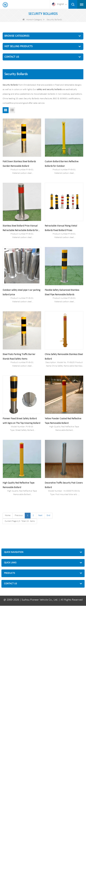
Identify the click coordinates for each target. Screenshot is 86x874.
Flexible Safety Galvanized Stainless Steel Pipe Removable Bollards (62, 292)
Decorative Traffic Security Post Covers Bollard (64, 485)
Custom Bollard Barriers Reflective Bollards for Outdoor (61, 163)
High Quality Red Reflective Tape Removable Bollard (18, 485)
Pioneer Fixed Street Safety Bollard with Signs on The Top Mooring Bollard (21, 421)
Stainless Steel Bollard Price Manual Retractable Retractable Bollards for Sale (20, 229)
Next (40, 515)
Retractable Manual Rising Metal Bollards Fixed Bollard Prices (61, 228)
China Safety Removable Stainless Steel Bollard (64, 356)
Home (27, 20)
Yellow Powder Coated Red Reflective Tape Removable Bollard (63, 421)
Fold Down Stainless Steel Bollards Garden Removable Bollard (19, 163)
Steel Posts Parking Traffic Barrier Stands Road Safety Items (19, 356)
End (48, 515)
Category (38, 20)
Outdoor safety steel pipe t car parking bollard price (21, 292)
